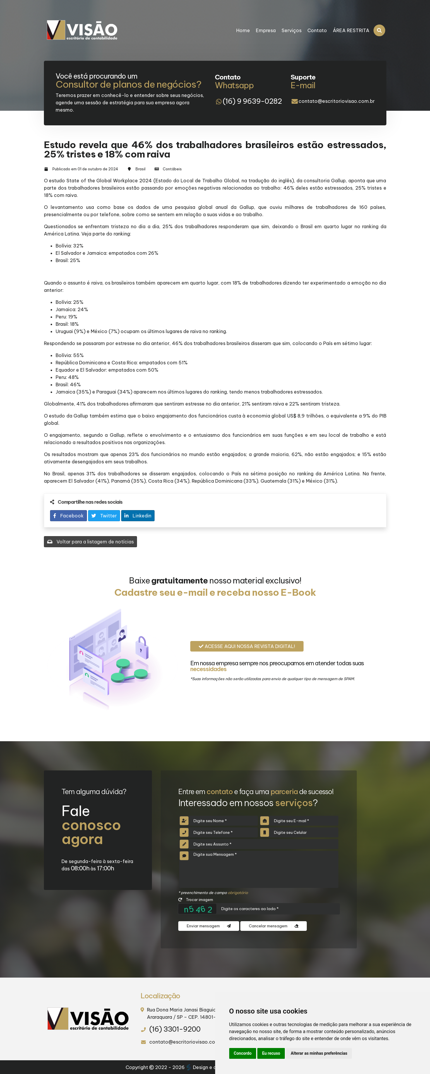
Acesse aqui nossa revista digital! (247, 646)
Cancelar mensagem (273, 926)
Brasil (140, 169)
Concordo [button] (243, 1053)
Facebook (68, 516)
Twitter (104, 516)
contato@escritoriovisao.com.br (337, 101)
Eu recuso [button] (271, 1053)
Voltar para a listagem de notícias (90, 542)
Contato (317, 30)
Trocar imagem (195, 899)
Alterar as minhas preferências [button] (319, 1053)
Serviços (291, 30)
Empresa (266, 30)
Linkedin (137, 516)
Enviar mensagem (209, 926)
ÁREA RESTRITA (351, 30)
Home (243, 30)
